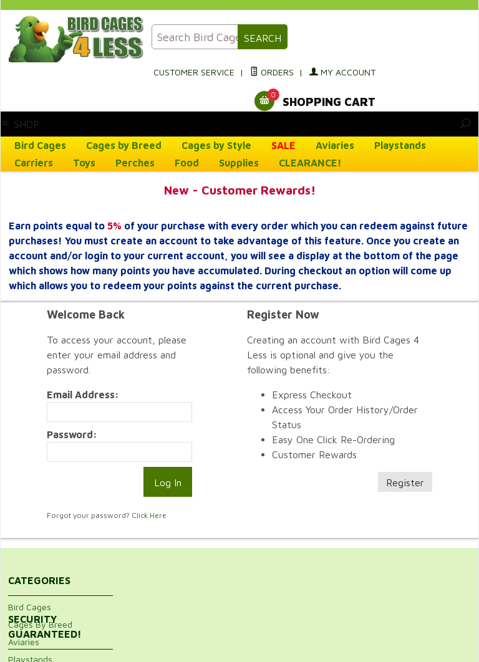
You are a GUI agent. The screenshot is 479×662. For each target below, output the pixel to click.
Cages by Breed (124, 145)
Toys (84, 162)
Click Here (149, 515)
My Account (342, 72)
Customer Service (194, 72)
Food (187, 162)
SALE (283, 145)
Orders (272, 72)
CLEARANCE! (310, 162)
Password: (72, 434)
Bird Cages (40, 145)
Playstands (400, 145)
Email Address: (83, 394)
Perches (135, 162)
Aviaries (335, 145)
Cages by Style (216, 145)
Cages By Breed (40, 624)
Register (405, 482)
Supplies (239, 162)
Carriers (33, 162)
